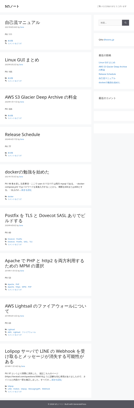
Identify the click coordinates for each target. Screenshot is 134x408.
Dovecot (11, 239)
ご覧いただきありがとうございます (112, 6)
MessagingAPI (34, 389)
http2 (18, 287)
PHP (17, 284)
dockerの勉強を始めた (27, 172)
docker (10, 196)
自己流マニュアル (22, 22)
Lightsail (11, 329)
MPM (24, 287)
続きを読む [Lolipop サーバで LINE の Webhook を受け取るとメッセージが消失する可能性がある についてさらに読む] (57, 379)
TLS (30, 241)
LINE (10, 389)
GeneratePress (79, 404)
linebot (16, 389)
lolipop (10, 386)
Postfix (19, 239)
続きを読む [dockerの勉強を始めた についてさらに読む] (26, 190)
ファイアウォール (29, 332)
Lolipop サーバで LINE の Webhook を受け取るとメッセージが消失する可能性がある (45, 356)
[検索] (125, 23)
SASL (26, 241)
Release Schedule (22, 134)
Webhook (46, 389)
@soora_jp (109, 39)
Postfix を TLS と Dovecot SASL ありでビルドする (45, 217)
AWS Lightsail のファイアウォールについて (45, 308)
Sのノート (12, 6)
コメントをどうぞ (15, 43)
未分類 (10, 41)
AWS (9, 332)
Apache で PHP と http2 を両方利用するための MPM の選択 (44, 263)
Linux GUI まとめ (22, 60)
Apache (11, 284)
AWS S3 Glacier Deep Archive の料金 (41, 97)
